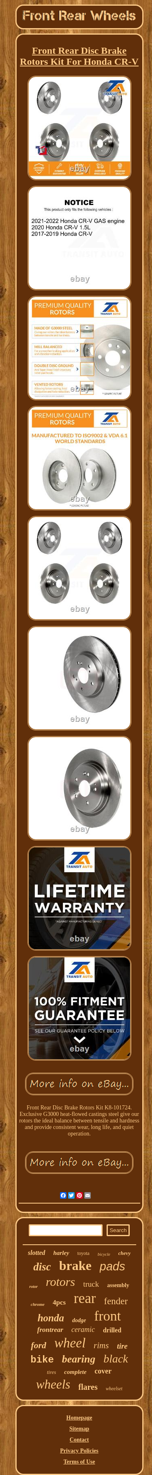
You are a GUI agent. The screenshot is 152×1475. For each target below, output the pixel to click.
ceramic (83, 1329)
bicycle (104, 1254)
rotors (60, 1281)
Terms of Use (79, 1462)
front (107, 1315)
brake (75, 1265)
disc (42, 1267)
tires (51, 1372)
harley (61, 1253)
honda (51, 1317)
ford (38, 1345)
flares (87, 1386)
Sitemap (79, 1429)
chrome (38, 1304)
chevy (124, 1253)
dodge (79, 1320)
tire (122, 1346)
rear (85, 1298)
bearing (78, 1359)
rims (101, 1345)
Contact (79, 1440)
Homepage (79, 1418)
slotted (36, 1252)
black (115, 1358)
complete (75, 1372)
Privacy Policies (79, 1451)
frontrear (50, 1330)
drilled (112, 1330)
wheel (70, 1343)
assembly (118, 1285)
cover (102, 1371)
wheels (53, 1384)
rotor (33, 1286)
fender (116, 1301)
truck (91, 1284)
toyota (83, 1253)
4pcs (59, 1302)
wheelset (114, 1388)
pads (112, 1266)
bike (42, 1359)
